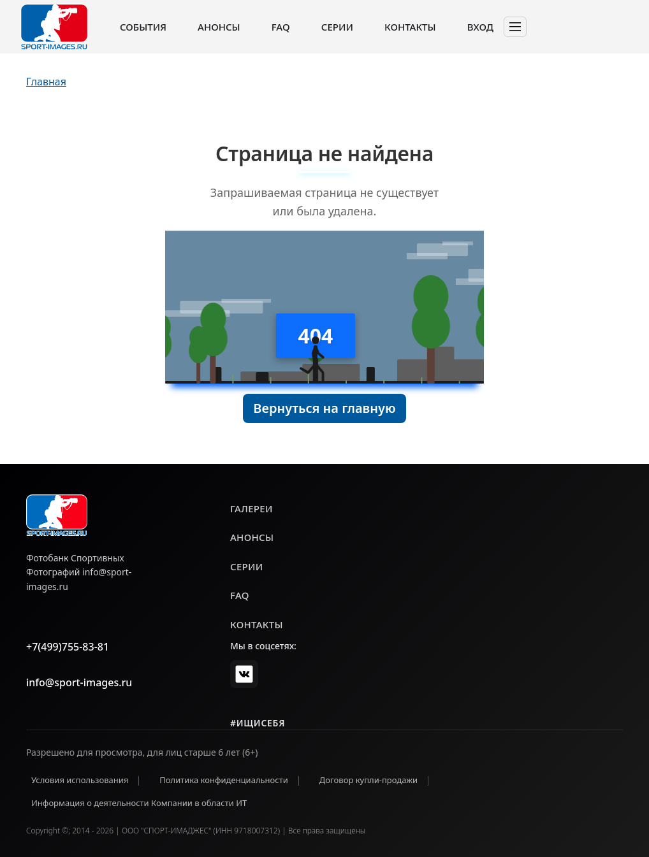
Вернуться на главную (324, 408)
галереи (251, 508)
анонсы (251, 537)
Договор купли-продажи (368, 780)
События (143, 26)
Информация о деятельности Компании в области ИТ (139, 803)
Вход (480, 26)
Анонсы (219, 26)
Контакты (409, 26)
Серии (337, 26)
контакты (256, 624)
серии (246, 566)
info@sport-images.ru (79, 682)
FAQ (281, 26)
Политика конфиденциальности (223, 780)
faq (239, 595)
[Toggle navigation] (515, 27)
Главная (46, 82)
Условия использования (79, 780)
